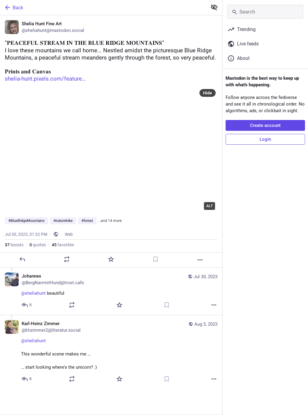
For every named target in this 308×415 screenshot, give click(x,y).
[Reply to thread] (27, 305)
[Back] (103, 7)
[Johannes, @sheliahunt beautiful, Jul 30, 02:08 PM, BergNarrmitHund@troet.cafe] (111, 291)
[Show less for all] (214, 7)
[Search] (265, 12)
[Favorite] (111, 259)
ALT (209, 206)
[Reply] (22, 259)
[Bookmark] (155, 259)
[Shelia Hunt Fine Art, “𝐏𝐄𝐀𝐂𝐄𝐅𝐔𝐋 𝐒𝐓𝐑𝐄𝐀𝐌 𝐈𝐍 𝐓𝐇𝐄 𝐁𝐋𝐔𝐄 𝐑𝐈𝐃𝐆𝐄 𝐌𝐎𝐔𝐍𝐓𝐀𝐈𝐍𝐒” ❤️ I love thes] (111, 141)
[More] (200, 259)
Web (69, 234)
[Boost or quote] (66, 259)
